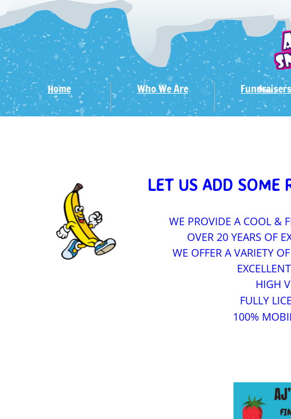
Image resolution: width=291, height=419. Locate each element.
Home (59, 88)
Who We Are (162, 88)
